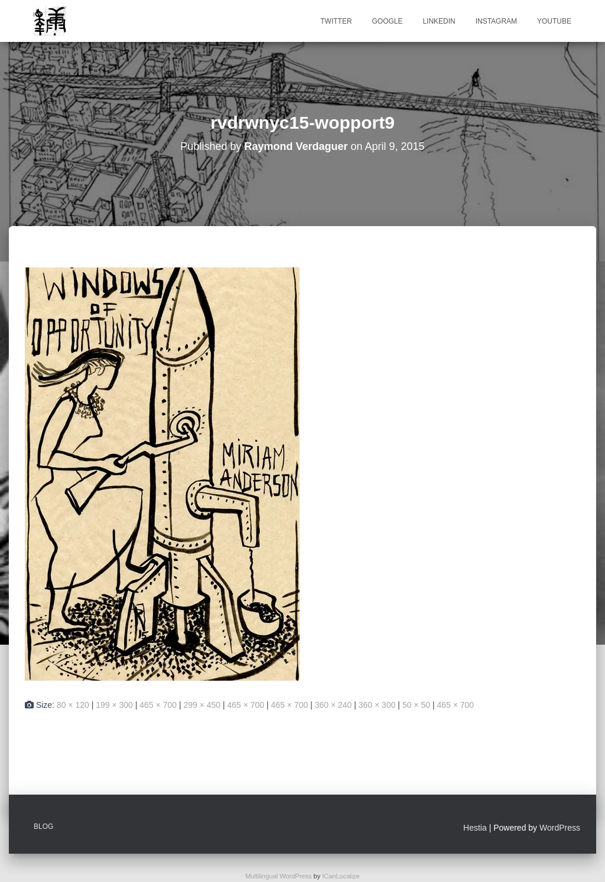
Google (387, 21)
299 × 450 (201, 705)
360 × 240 (333, 705)
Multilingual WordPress (278, 876)
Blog (43, 826)
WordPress (559, 827)
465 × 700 (158, 705)
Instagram (496, 21)
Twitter (336, 21)
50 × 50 (416, 705)
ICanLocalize (341, 876)
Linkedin (438, 21)
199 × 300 (114, 705)
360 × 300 (377, 705)
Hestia (475, 827)
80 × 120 (73, 705)
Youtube (554, 21)
